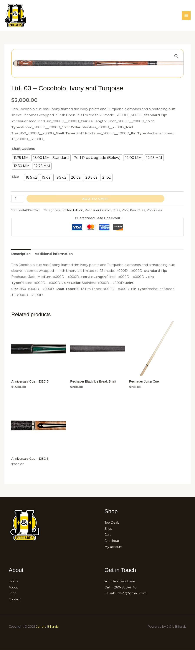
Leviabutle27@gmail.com (125, 593)
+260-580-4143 (124, 587)
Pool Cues (137, 210)
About (14, 587)
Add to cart (95, 199)
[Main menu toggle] (186, 15)
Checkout (112, 541)
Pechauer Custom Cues (102, 210)
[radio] (21, 158)
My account (114, 547)
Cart (107, 535)
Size (15, 176)
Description (21, 254)
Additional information (54, 254)
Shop (108, 528)
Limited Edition (72, 210)
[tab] (21, 254)
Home (14, 581)
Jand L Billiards (47, 627)
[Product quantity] (17, 198)
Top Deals (112, 523)
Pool (125, 210)
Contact (15, 599)
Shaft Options (23, 149)
